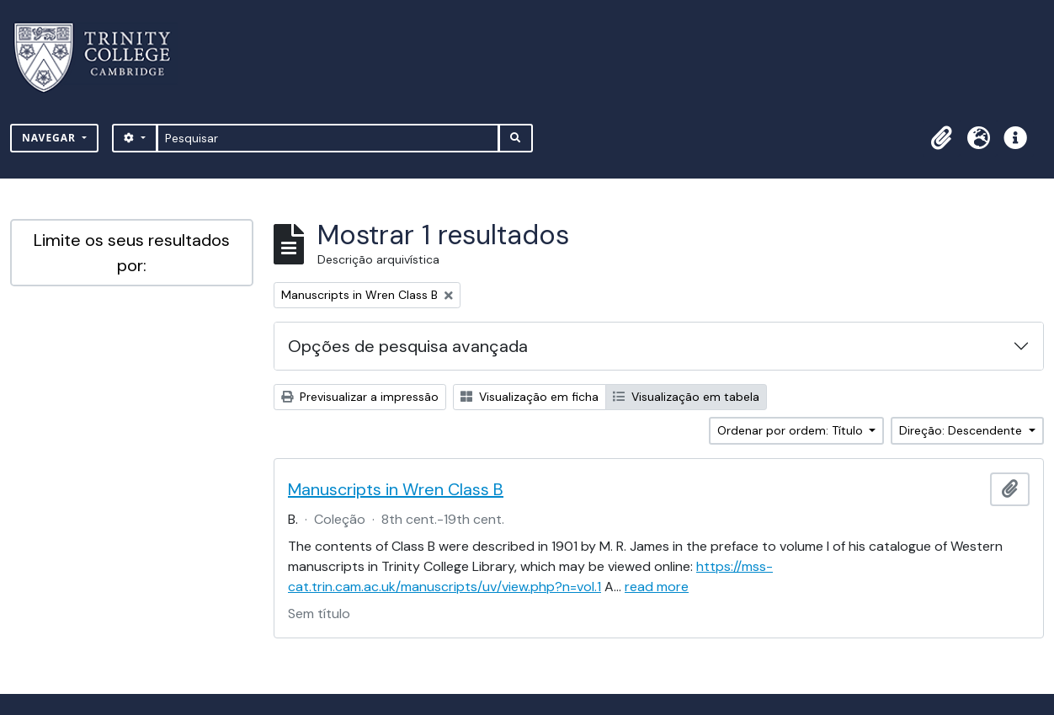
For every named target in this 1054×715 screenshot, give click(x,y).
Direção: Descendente (962, 430)
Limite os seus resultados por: (132, 252)
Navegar (50, 138)
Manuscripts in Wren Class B (395, 489)
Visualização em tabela (686, 396)
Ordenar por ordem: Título (791, 430)
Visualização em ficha (529, 396)
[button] (941, 138)
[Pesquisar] (328, 138)
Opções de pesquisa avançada (408, 346)
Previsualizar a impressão (360, 396)
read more (657, 586)
